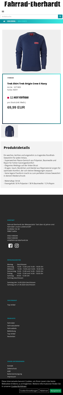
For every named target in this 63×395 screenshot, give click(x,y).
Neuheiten (11, 336)
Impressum (11, 377)
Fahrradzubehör (13, 326)
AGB (8, 371)
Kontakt (10, 366)
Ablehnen (44, 390)
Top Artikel (11, 305)
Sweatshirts (22, 21)
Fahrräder (11, 323)
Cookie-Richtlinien (18, 386)
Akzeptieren (56, 390)
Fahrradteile (12, 328)
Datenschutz (12, 368)
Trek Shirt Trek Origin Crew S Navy (27, 83)
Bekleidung (11, 21)
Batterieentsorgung (14, 374)
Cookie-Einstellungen (29, 390)
